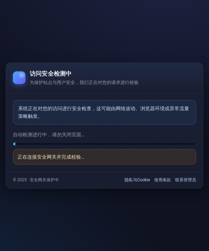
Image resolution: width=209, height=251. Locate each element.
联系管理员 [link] (185, 179)
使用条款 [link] (162, 179)
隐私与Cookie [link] (137, 179)
